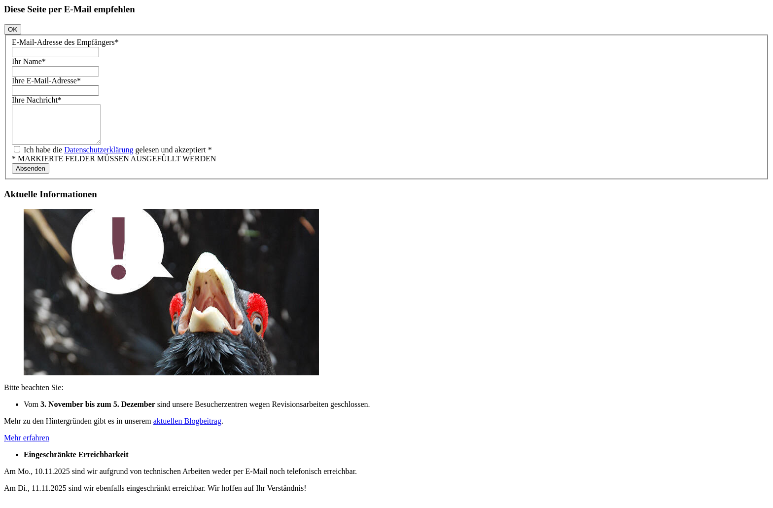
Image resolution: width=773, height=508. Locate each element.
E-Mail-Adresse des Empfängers (65, 42)
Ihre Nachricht (37, 100)
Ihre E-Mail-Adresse (46, 80)
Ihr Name (29, 61)
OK (12, 29)
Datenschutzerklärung (98, 157)
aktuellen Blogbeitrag (187, 428)
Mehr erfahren (26, 445)
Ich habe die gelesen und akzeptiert (117, 157)
